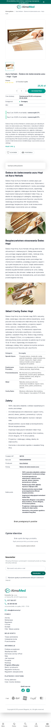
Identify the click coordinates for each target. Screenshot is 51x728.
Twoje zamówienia (11, 637)
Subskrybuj (38, 573)
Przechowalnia (10, 641)
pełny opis (10, 146)
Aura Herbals (24, 463)
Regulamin (8, 622)
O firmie (7, 624)
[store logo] (25, 7)
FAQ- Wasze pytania (12, 629)
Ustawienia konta (11, 639)
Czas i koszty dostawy (12, 682)
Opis (9, 166)
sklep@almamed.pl (12, 610)
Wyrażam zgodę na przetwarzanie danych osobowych (26, 577)
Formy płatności (10, 680)
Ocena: (7, 80)
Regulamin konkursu (12, 669)
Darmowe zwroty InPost (13, 654)
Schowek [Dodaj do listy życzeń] (12, 153)
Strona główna (9, 11)
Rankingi (8, 663)
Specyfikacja (15, 166)
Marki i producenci (11, 667)
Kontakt (7, 627)
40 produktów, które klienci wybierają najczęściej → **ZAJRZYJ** (24, 2)
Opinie (21, 166)
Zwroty (7, 618)
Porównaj (27, 152)
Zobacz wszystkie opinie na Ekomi (25, 546)
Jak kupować (9, 658)
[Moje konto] (36, 725)
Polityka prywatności (12, 649)
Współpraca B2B (11, 651)
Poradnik (8, 660)
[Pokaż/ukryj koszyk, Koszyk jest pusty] (47, 725)
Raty (6, 656)
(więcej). (8, 580)
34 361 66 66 (11, 604)
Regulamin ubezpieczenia (14, 672)
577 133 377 (10, 600)
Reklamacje (9, 620)
